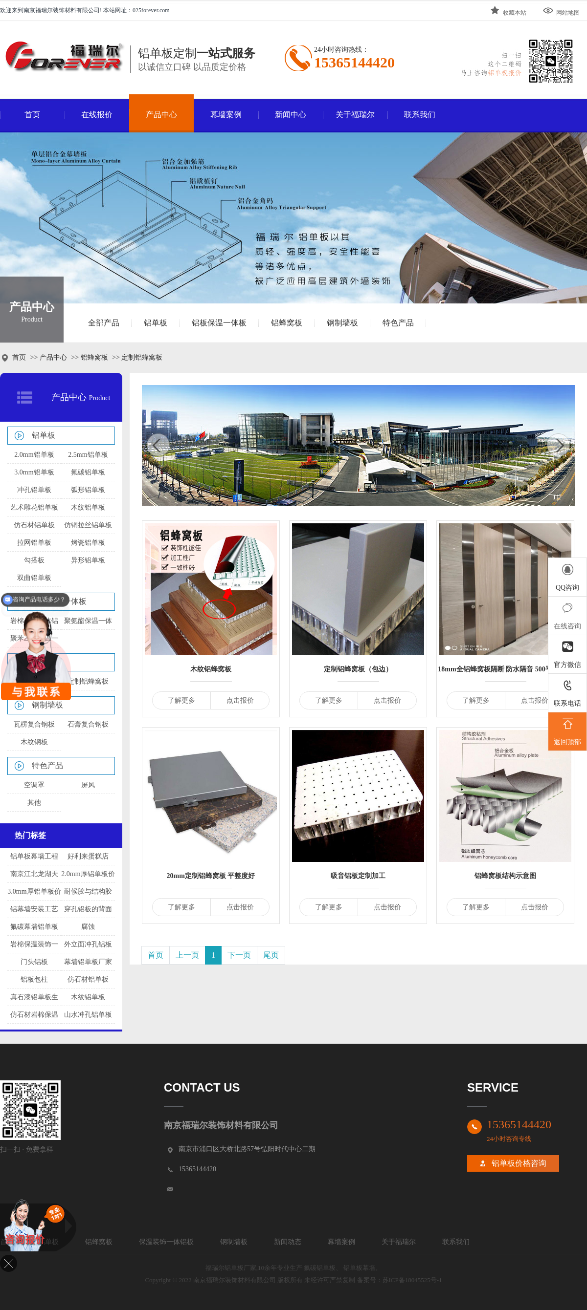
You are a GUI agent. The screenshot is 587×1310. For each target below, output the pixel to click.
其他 (34, 802)
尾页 (271, 955)
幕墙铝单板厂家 (88, 962)
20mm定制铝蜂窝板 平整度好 (211, 876)
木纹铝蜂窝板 (210, 669)
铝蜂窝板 (286, 323)
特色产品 (398, 323)
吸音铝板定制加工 (358, 876)
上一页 (187, 955)
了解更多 (181, 700)
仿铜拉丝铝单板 (88, 525)
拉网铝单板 (34, 542)
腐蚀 (88, 926)
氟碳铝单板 (88, 472)
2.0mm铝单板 (34, 454)
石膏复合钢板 (88, 724)
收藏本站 (507, 10)
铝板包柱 (34, 979)
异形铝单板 (88, 560)
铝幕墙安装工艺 (34, 909)
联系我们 (419, 114)
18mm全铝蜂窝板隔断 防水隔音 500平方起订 (505, 669)
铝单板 (155, 323)
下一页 (239, 955)
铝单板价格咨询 (519, 1163)
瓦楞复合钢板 (34, 724)
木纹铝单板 (88, 507)
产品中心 (161, 114)
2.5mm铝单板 (88, 454)
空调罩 (34, 785)
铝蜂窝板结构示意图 (505, 876)
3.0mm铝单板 (34, 472)
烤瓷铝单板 (88, 542)
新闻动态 (287, 1242)
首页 (32, 114)
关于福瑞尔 (355, 114)
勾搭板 (34, 560)
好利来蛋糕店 (88, 856)
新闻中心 (290, 114)
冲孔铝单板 (34, 490)
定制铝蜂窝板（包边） (358, 669)
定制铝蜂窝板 (88, 681)
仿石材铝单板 (34, 525)
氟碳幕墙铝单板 (34, 926)
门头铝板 (34, 962)
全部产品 (103, 323)
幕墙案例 (226, 114)
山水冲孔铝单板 (88, 1014)
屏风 (88, 785)
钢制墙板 (342, 323)
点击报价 (240, 700)
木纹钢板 (34, 742)
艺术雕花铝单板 (34, 507)
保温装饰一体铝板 (166, 1242)
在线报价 (97, 114)
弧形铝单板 (88, 490)
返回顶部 (567, 730)
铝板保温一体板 (219, 323)
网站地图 (561, 10)
